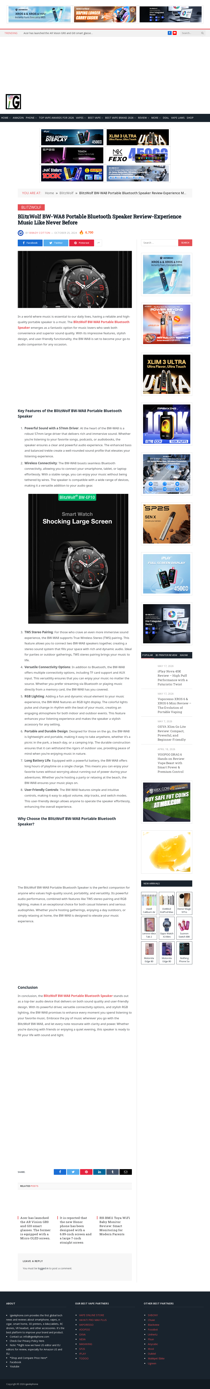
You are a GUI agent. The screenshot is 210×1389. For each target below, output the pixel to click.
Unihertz (152, 1334)
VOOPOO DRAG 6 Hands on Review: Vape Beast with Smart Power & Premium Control (171, 763)
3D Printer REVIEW (166, 655)
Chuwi (151, 1320)
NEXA (82, 1339)
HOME (4, 117)
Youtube (14, 1366)
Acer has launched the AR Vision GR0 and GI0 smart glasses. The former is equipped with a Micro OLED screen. (59, 33)
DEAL (166, 117)
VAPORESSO (86, 1324)
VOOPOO (84, 1329)
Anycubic (153, 1344)
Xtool (151, 1349)
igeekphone (31, 1384)
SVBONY (153, 1315)
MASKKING (85, 1344)
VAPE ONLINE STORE (91, 1315)
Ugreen (152, 1363)
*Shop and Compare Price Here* (28, 1358)
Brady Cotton (39, 232)
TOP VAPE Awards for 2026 (56, 117)
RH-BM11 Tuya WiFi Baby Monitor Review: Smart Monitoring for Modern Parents (114, 1226)
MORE (154, 117)
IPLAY (82, 1353)
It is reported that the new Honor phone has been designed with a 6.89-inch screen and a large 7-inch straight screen (76, 1230)
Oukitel (152, 1353)
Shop (190, 117)
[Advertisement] (105, 63)
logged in (43, 1268)
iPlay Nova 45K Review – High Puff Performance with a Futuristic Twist (173, 677)
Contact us (16, 1336)
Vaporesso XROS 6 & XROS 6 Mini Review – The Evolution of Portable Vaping (174, 705)
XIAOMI (184, 655)
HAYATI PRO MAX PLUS (93, 1320)
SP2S (82, 1349)
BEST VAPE (94, 117)
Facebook (15, 1362)
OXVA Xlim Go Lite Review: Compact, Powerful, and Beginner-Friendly (172, 733)
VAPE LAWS (178, 117)
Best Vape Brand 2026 (119, 117)
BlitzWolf (31, 207)
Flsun (151, 1339)
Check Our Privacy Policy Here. (27, 1341)
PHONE (30, 117)
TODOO (84, 1358)
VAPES (79, 117)
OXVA (82, 1334)
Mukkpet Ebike (156, 1358)
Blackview (153, 1324)
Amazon (18, 117)
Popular (147, 655)
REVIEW (142, 117)
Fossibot (153, 1329)
